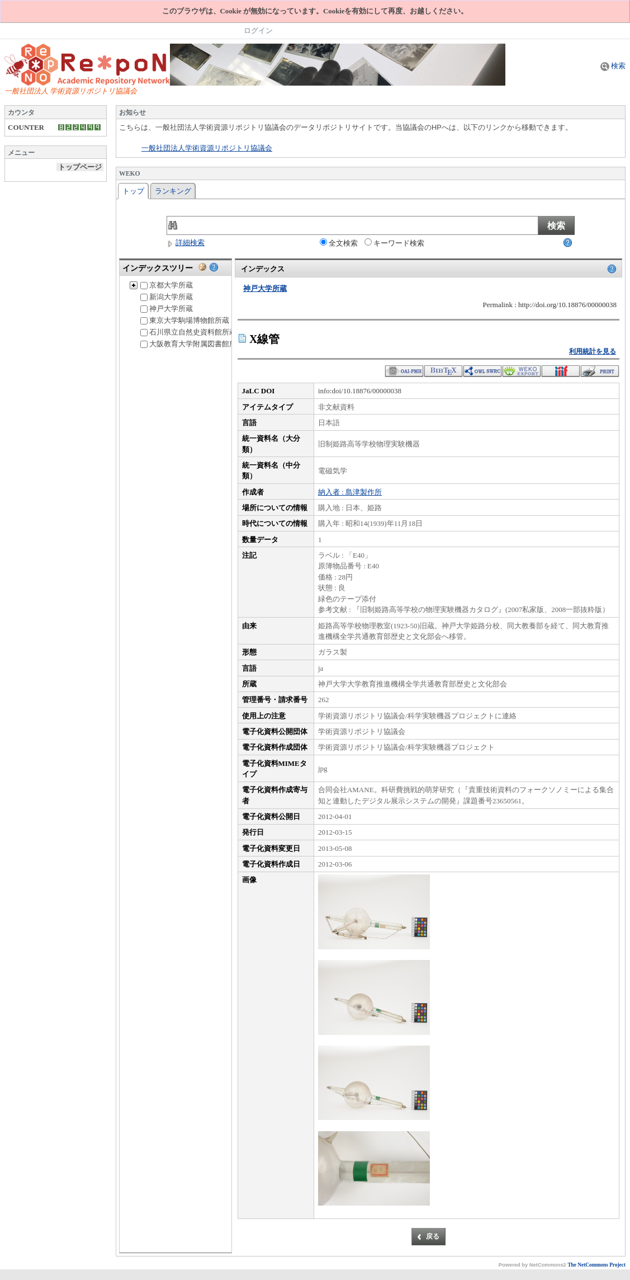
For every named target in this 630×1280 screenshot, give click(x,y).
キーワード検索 (394, 242)
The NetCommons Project (596, 1265)
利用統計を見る (592, 351)
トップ (133, 191)
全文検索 (339, 242)
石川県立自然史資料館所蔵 (188, 332)
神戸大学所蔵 (166, 308)
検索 (613, 66)
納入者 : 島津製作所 (350, 492)
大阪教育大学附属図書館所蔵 (192, 344)
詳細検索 (186, 242)
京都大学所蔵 (166, 285)
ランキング (173, 191)
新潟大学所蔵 (166, 297)
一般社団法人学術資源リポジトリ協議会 (206, 148)
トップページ (80, 167)
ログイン (258, 30)
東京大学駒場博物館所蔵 (184, 320)
